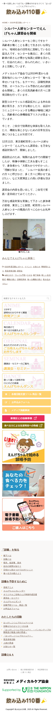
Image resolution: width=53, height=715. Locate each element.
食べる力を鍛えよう (12, 573)
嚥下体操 (36, 275)
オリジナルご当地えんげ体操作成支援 (20, 594)
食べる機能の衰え (34, 279)
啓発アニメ (8, 587)
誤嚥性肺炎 (21, 279)
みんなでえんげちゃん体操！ (18, 258)
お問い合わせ (12, 670)
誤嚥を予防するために (14, 581)
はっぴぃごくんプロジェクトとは (18, 623)
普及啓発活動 (10, 271)
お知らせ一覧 (9, 646)
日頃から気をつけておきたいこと (18, 570)
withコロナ (9, 275)
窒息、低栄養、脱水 (12, 563)
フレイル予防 (20, 275)
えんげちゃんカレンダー (14, 591)
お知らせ (36, 267)
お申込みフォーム (11, 609)
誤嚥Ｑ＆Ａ (7, 654)
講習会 (19, 271)
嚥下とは (7, 555)
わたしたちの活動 (11, 616)
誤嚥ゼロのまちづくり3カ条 (15, 626)
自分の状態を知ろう (12, 566)
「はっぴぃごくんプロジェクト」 (18, 636)
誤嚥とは (7, 559)
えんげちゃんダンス (12, 601)
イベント (28, 267)
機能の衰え (11, 279)
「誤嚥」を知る (10, 549)
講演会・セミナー (11, 598)
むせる (29, 275)
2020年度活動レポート (14, 267)
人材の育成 (8, 643)
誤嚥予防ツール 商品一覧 (15, 605)
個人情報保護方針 (27, 670)
